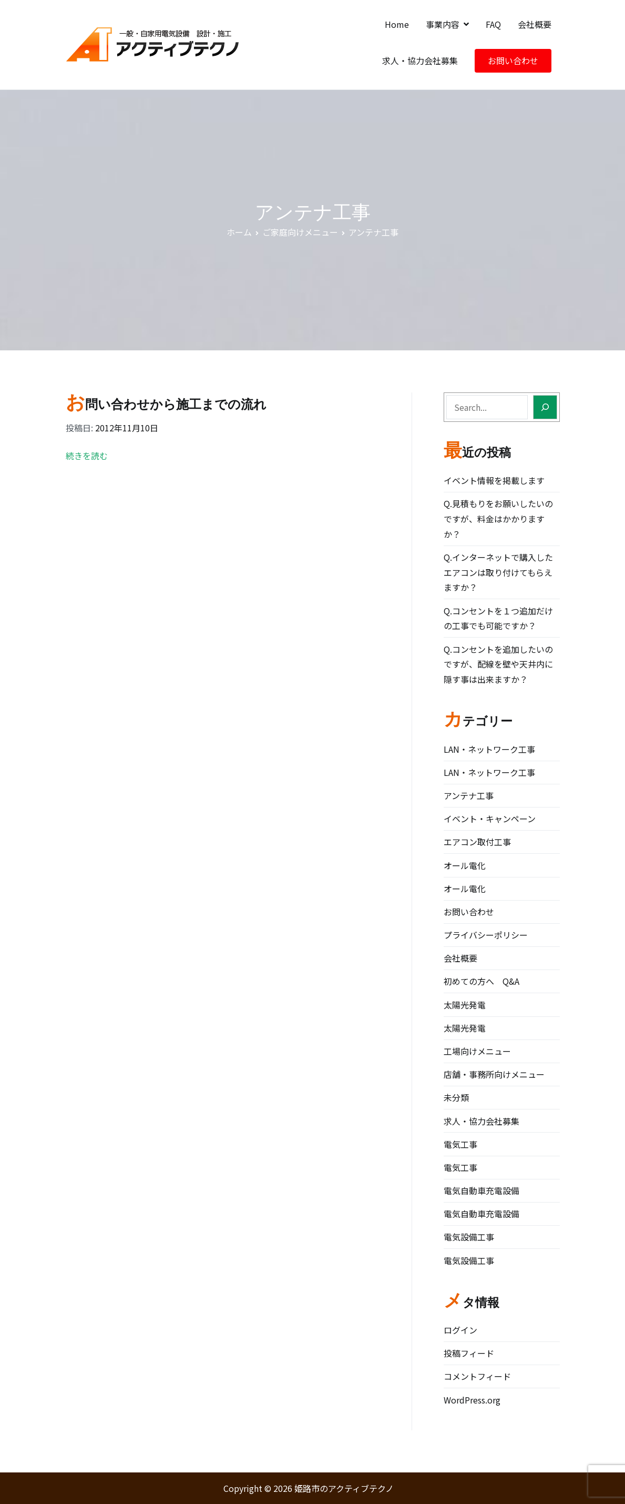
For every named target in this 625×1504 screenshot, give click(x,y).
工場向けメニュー (477, 1051)
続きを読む (87, 455)
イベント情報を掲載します (494, 480)
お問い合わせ (513, 60)
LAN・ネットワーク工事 (489, 749)
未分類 (456, 1097)
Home (397, 24)
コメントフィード (477, 1376)
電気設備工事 (469, 1236)
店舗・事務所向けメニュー (494, 1074)
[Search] (545, 407)
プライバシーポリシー (486, 934)
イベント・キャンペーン (490, 818)
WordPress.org (472, 1400)
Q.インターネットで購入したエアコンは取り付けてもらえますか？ (498, 572)
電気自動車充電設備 (481, 1190)
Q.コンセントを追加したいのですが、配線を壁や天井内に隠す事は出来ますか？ (498, 664)
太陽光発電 (465, 1004)
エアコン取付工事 (477, 841)
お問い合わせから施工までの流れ (166, 404)
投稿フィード (469, 1353)
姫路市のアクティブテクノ (344, 1488)
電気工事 (460, 1144)
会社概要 (534, 24)
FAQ (493, 24)
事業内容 (442, 24)
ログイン (460, 1330)
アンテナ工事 (469, 795)
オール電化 (465, 865)
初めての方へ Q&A (481, 981)
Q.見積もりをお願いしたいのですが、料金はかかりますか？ (498, 518)
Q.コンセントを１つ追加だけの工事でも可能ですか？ (498, 618)
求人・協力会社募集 (420, 60)
